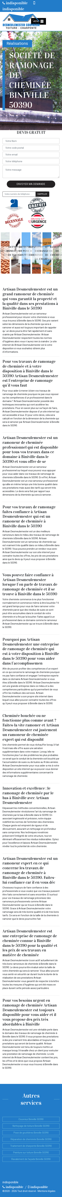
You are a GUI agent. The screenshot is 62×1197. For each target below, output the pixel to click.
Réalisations (17, 43)
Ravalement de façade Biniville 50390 (31, 1159)
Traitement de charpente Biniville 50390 (31, 1146)
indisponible (15, 2)
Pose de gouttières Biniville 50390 (31, 1132)
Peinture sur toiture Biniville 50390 (31, 1152)
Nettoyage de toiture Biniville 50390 (31, 1126)
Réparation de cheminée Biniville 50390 (31, 1139)
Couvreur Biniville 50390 (31, 1119)
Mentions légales (46, 1191)
